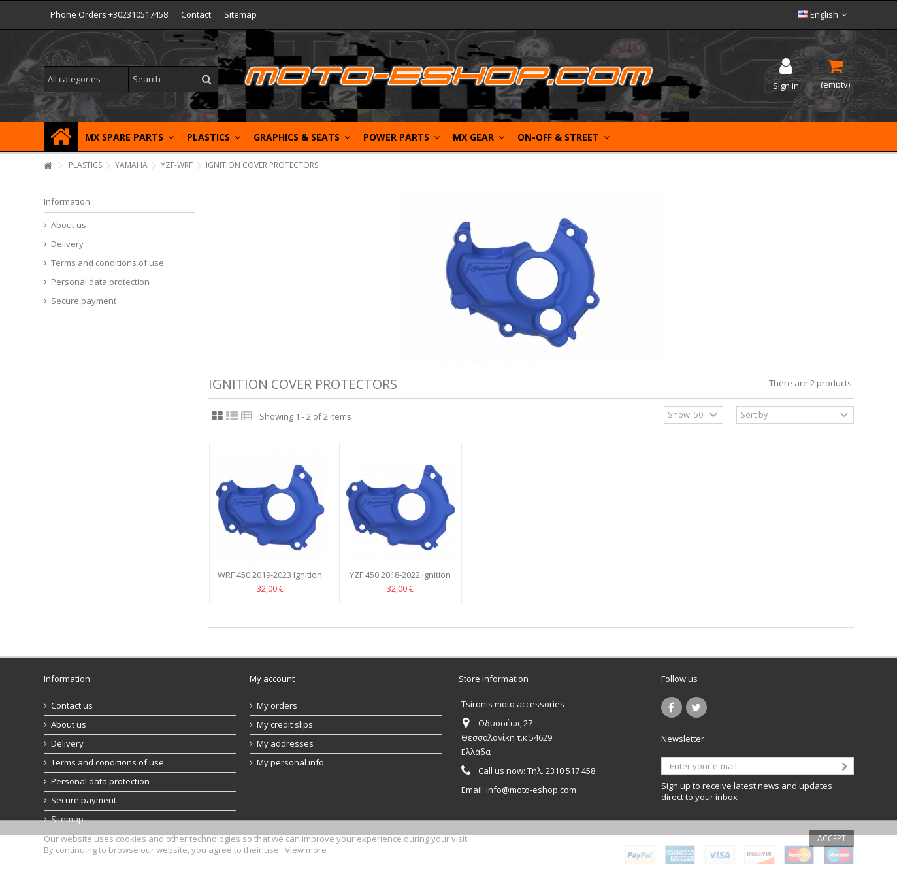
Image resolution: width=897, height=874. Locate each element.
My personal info (290, 762)
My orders (277, 705)
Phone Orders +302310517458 (109, 14)
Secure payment (83, 301)
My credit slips (285, 724)
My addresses (285, 743)
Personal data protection (100, 282)
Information (67, 201)
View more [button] (306, 850)
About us (68, 225)
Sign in (786, 85)
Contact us (72, 705)
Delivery (67, 244)
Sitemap (240, 14)
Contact (196, 14)
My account (272, 678)
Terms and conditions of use (107, 263)
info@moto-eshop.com (531, 790)
